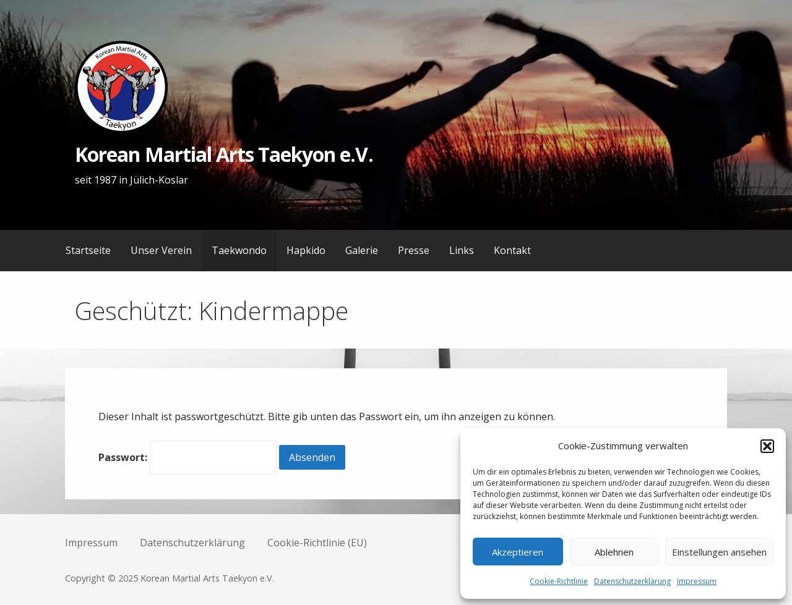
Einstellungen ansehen (719, 552)
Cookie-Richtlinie (559, 581)
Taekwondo (239, 250)
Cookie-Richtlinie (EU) (317, 542)
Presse (413, 250)
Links (461, 250)
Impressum (697, 581)
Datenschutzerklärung (632, 581)
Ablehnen (614, 552)
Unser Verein (161, 250)
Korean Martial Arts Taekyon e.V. (223, 154)
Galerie (361, 250)
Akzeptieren (517, 552)
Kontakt (512, 250)
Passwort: (187, 457)
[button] (767, 446)
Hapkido (305, 250)
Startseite (88, 250)
